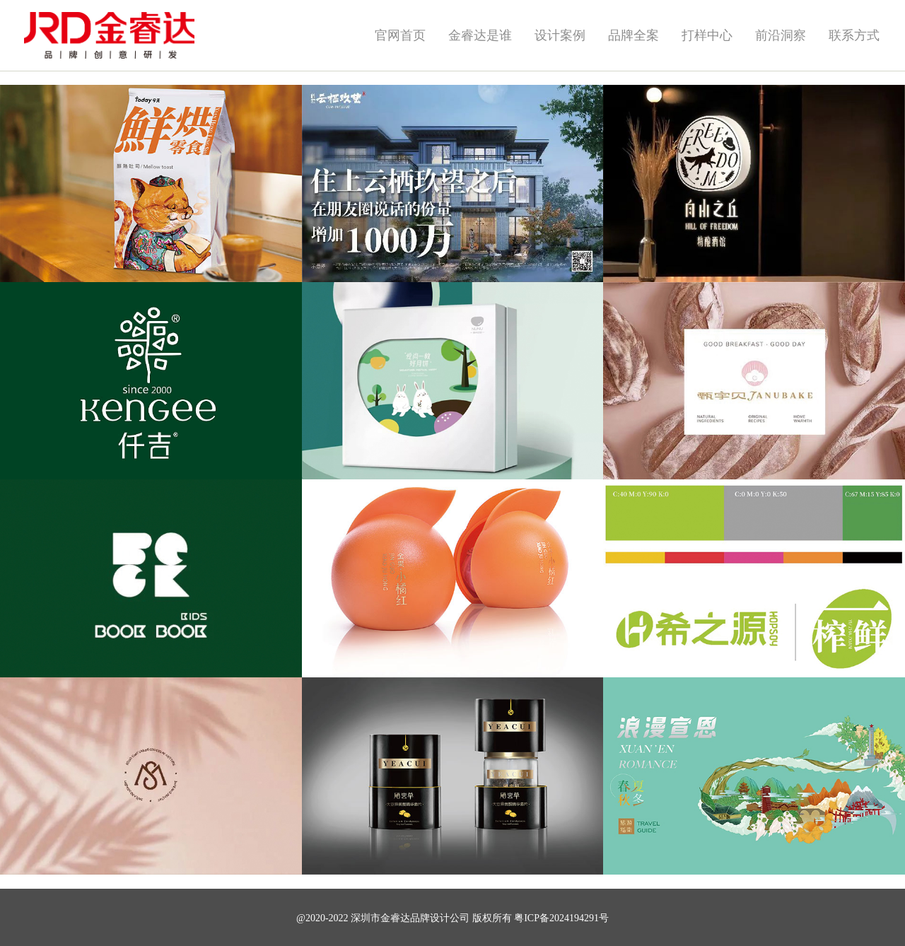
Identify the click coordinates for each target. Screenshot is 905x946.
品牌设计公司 (439, 918)
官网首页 (400, 35)
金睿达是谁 (480, 35)
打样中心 (707, 35)
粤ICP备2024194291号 (561, 918)
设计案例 (560, 35)
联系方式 (854, 35)
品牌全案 (633, 35)
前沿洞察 (780, 35)
